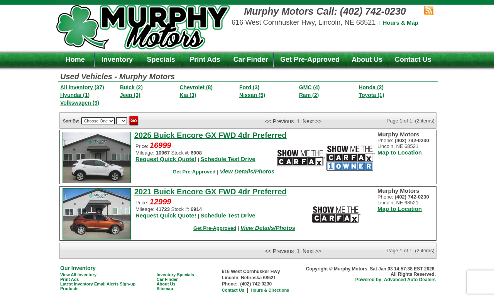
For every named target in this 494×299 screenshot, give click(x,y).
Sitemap (165, 288)
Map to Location (399, 152)
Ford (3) (249, 87)
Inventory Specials (175, 274)
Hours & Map (400, 22)
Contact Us (413, 59)
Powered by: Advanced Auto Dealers (395, 279)
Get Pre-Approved (310, 59)
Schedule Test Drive (227, 159)
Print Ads (204, 59)
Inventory (117, 59)
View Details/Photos (247, 171)
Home (75, 59)
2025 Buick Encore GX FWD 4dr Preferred (210, 135)
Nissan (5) (252, 95)
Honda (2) (371, 87)
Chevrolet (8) (196, 87)
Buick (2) (131, 87)
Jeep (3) (130, 95)
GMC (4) (309, 87)
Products (69, 288)
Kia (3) (187, 95)
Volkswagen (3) (79, 103)
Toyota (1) (371, 95)
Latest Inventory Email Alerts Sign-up (97, 284)
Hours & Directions (270, 290)
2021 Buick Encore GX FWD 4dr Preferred (210, 191)
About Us (367, 59)
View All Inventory (78, 274)
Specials (161, 59)
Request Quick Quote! (165, 159)
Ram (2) (309, 95)
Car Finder (250, 59)
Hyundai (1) (75, 95)
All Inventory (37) (82, 87)
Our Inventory (78, 268)
